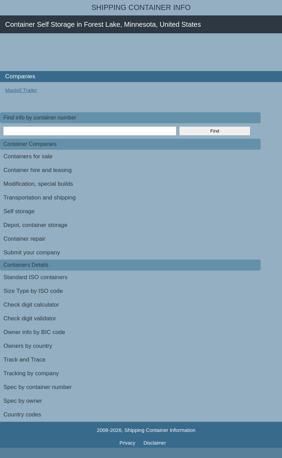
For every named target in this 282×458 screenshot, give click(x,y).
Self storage (19, 211)
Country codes (22, 414)
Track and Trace (24, 359)
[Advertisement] (125, 52)
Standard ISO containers (35, 277)
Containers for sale (28, 156)
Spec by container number (37, 387)
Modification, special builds (38, 184)
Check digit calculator (31, 304)
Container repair (24, 239)
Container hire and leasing (37, 170)
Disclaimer (154, 443)
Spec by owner (22, 401)
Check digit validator (29, 318)
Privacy (128, 443)
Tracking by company (31, 373)
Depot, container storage (35, 225)
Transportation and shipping (39, 197)
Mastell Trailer (21, 90)
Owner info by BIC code (34, 332)
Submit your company (31, 252)
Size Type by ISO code (33, 291)
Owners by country (27, 346)
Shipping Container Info (141, 7)
